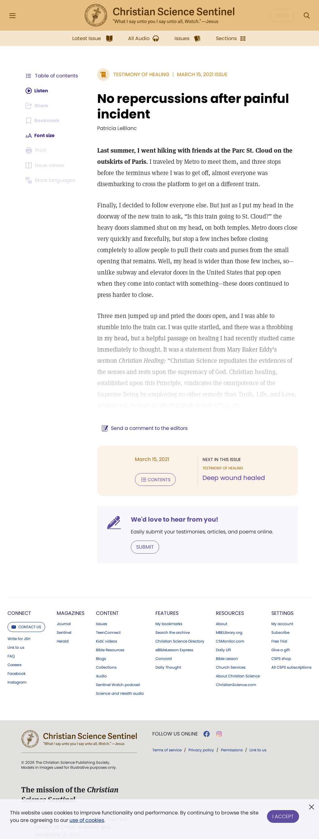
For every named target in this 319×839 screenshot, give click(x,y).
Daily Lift (223, 638)
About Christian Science (238, 664)
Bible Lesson (227, 647)
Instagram (16, 670)
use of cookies (86, 820)
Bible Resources (110, 638)
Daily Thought (168, 655)
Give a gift (280, 638)
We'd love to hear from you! (171, 508)
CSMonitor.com (230, 629)
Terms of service (167, 738)
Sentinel (64, 621)
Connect (19, 601)
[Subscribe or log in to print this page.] (36, 150)
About (221, 612)
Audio (101, 664)
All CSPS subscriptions (291, 655)
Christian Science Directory (179, 629)
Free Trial (279, 629)
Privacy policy (201, 738)
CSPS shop (281, 647)
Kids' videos (106, 629)
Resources (230, 601)
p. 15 (174, 394)
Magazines (70, 601)
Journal (64, 612)
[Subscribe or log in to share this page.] (38, 105)
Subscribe (280, 621)
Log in (282, 15)
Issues (101, 612)
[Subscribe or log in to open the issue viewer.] (46, 165)
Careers (14, 653)
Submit (142, 535)
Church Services (230, 655)
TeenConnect (108, 621)
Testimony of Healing (138, 74)
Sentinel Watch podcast (118, 673)
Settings (282, 601)
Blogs (101, 647)
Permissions (232, 738)
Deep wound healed (232, 467)
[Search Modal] (306, 15)
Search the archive (172, 621)
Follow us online (175, 722)
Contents (152, 468)
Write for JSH (18, 627)
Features (167, 601)
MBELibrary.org (229, 621)
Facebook (16, 662)
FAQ (11, 644)
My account (282, 612)
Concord (163, 647)
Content (107, 601)
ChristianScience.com (236, 673)
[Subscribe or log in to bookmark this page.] (43, 120)
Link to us (15, 636)
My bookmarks (168, 612)
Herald (63, 629)
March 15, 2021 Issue (199, 74)
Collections (106, 655)
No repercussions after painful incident (190, 106)
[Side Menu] (12, 15)
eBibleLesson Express (174, 638)
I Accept (283, 815)
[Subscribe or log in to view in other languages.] (51, 180)
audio (120, 682)
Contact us (26, 615)
